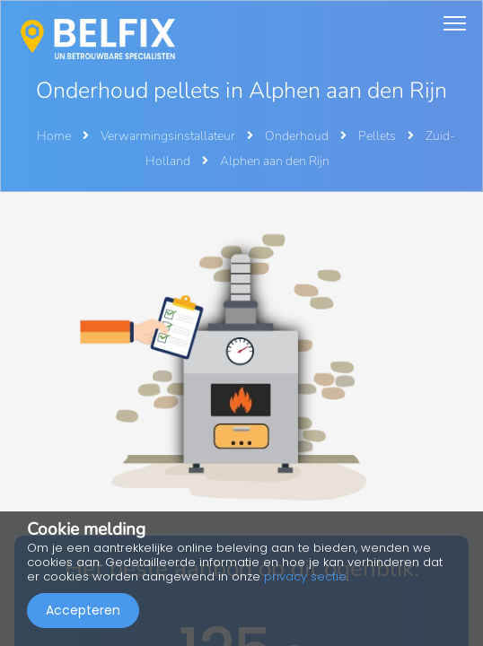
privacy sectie (305, 576)
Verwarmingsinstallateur (169, 135)
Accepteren (83, 610)
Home (54, 135)
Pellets (378, 135)
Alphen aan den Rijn (274, 161)
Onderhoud (298, 135)
